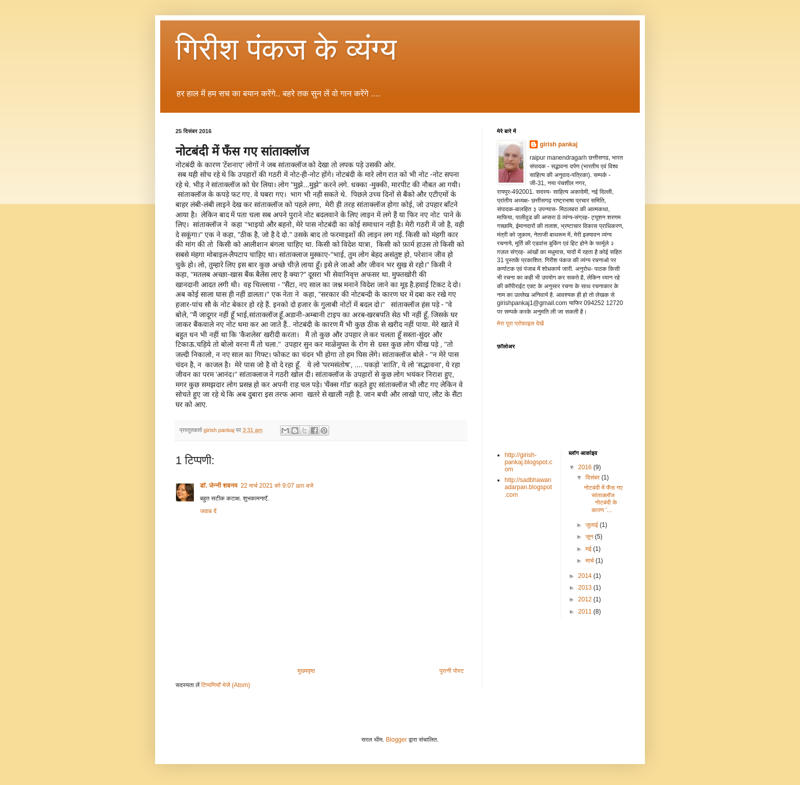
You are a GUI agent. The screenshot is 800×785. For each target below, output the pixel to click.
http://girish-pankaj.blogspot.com (528, 462)
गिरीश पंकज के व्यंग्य (286, 49)
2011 (585, 611)
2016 (585, 467)
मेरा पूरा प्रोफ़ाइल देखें (520, 323)
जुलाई (592, 524)
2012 (585, 599)
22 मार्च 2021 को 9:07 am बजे (277, 485)
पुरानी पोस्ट (451, 670)
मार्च (590, 560)
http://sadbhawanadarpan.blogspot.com (528, 487)
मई (589, 548)
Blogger (396, 739)
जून (590, 536)
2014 (585, 575)
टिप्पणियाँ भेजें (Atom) (226, 685)
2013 (585, 587)
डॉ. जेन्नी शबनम (219, 485)
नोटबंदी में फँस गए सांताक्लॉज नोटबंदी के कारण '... (603, 498)
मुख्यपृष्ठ (306, 670)
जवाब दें (208, 511)
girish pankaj (559, 144)
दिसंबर (593, 477)
